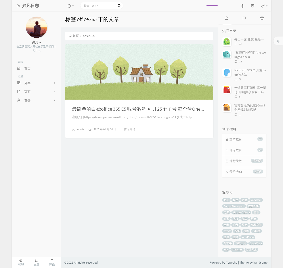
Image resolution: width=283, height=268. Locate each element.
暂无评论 (129, 129)
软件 (235, 200)
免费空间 (256, 224)
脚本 (256, 212)
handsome (260, 262)
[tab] (226, 17)
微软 (235, 237)
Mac (226, 249)
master (81, 129)
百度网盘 (251, 249)
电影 (226, 224)
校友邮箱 (253, 206)
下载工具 (240, 243)
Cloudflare (256, 243)
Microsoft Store (241, 212)
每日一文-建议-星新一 (249, 39)
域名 (244, 218)
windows (256, 200)
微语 (226, 237)
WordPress (248, 237)
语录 (235, 224)
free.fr (227, 231)
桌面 (226, 218)
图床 (244, 224)
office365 (237, 249)
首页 (74, 36)
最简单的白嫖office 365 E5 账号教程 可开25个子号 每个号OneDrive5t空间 (148, 109)
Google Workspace (234, 206)
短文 (226, 200)
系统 (237, 231)
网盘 (244, 200)
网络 (235, 218)
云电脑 (256, 231)
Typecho (231, 262)
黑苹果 (228, 243)
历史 (253, 218)
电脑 (226, 212)
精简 (246, 231)
